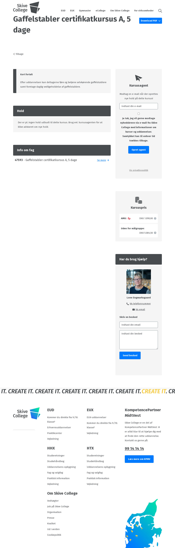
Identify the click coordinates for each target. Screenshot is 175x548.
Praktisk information (58, 478)
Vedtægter (53, 500)
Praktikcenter (54, 433)
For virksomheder (144, 10)
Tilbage (19, 54)
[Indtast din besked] (138, 339)
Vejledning (53, 438)
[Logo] (26, 8)
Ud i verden (53, 529)
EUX (72, 10)
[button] (159, 11)
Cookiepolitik (54, 534)
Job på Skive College (58, 506)
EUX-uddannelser (96, 417)
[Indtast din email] (138, 325)
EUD (63, 10)
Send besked (130, 355)
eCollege (100, 10)
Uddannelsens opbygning (61, 467)
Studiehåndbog (55, 461)
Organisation (54, 512)
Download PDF (149, 20)
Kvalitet (51, 523)
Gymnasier (85, 10)
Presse (50, 517)
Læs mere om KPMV (139, 459)
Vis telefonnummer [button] (140, 303)
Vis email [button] (140, 309)
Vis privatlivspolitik (138, 170)
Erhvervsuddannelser (59, 427)
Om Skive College (120, 10)
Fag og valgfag (55, 472)
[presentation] (138, 161)
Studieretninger (55, 455)
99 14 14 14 (134, 448)
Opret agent (139, 149)
